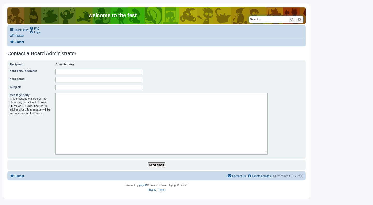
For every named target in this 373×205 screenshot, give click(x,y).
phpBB (143, 185)
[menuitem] (34, 28)
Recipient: (17, 64)
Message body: (20, 95)
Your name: (17, 78)
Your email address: (23, 70)
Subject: (15, 87)
